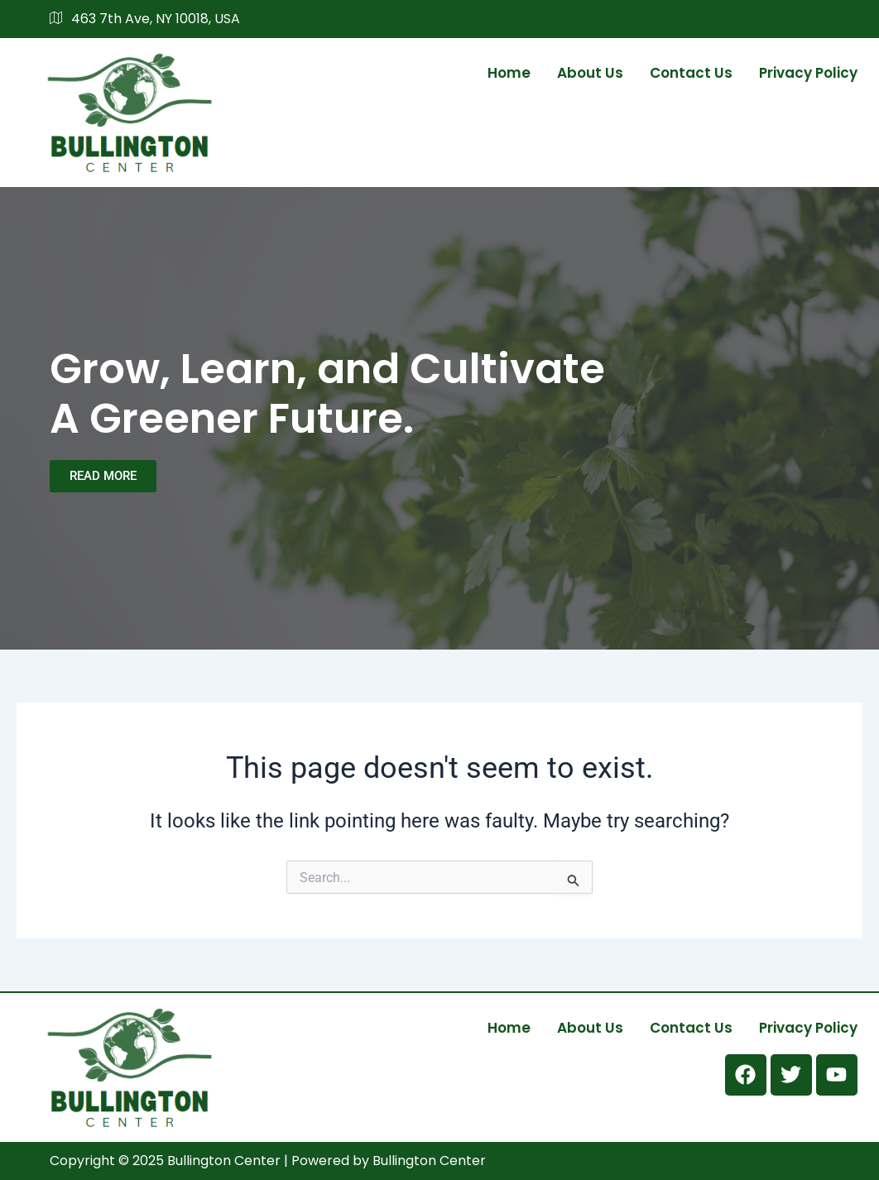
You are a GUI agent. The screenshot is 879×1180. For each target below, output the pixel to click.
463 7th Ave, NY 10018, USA (145, 19)
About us (590, 73)
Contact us (691, 73)
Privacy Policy (808, 73)
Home (509, 73)
